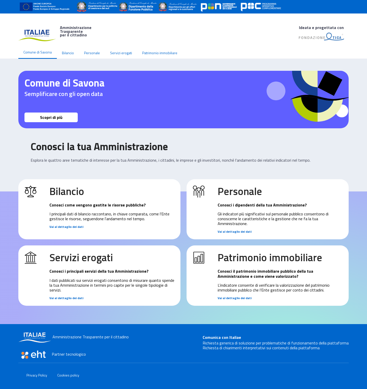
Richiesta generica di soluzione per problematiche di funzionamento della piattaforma (276, 343)
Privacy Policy (37, 375)
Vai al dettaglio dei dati (66, 226)
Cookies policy (68, 375)
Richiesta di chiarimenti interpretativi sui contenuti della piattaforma (261, 348)
